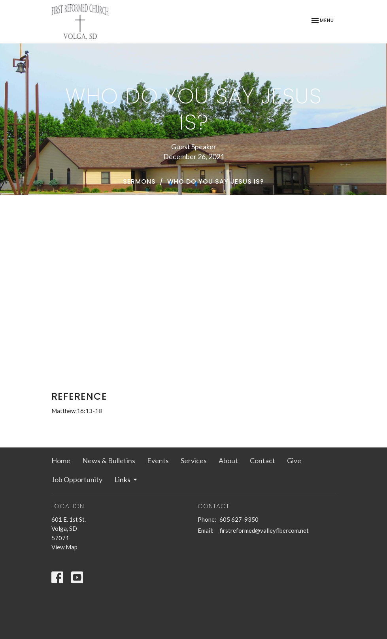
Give (294, 460)
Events (158, 460)
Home (60, 460)
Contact (262, 460)
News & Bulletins (108, 460)
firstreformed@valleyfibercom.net (264, 530)
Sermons (139, 181)
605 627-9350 (239, 519)
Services (194, 460)
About (228, 460)
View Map (64, 547)
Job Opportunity (76, 479)
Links (126, 479)
